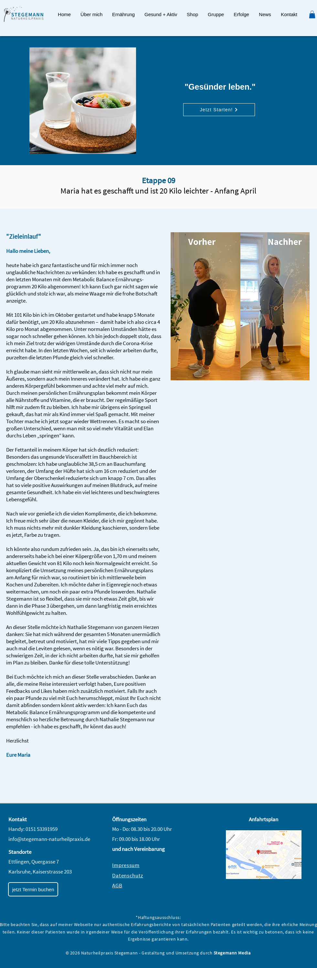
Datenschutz (127, 875)
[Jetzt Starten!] (219, 109)
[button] (123, 14)
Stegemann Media (232, 953)
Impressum (125, 865)
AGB (117, 885)
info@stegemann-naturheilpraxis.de (49, 839)
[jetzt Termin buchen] (33, 889)
